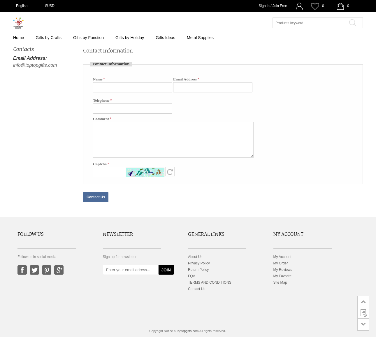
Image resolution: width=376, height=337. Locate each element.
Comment (101, 119)
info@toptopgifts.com (35, 65)
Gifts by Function (88, 37)
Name (98, 79)
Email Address (185, 79)
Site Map (280, 282)
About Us (195, 257)
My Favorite (282, 276)
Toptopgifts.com (187, 331)
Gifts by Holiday (129, 37)
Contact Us (196, 289)
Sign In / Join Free (273, 6)
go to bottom (363, 324)
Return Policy (198, 270)
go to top (363, 301)
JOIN (166, 270)
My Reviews (282, 270)
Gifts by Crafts (49, 37)
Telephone (101, 100)
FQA (191, 276)
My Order (280, 263)
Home (18, 37)
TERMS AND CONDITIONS (209, 282)
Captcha (100, 164)
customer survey (363, 313)
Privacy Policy (199, 263)
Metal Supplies (200, 37)
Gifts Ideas (165, 37)
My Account (282, 257)
